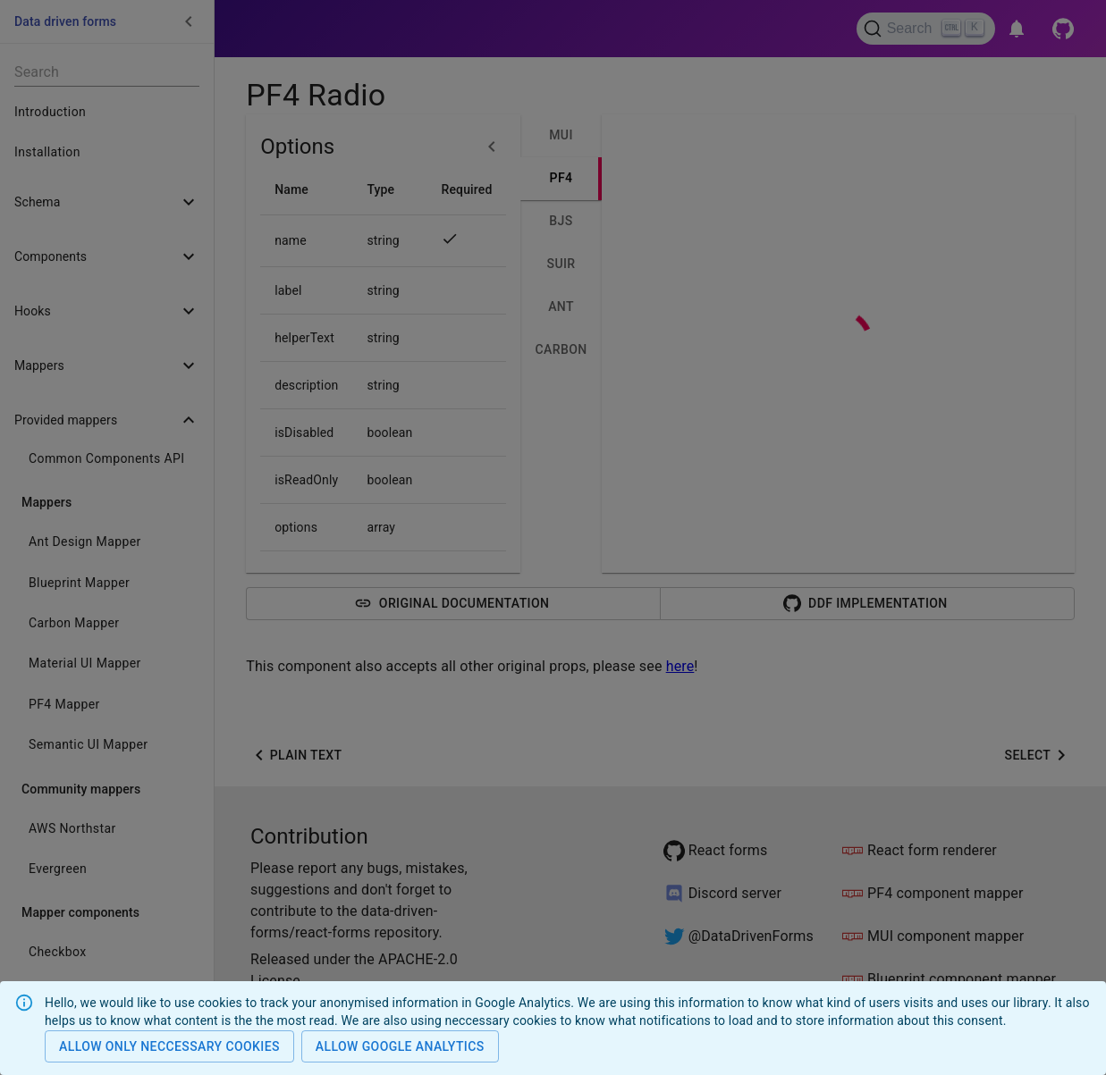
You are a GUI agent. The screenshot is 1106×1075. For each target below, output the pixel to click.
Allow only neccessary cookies (169, 1046)
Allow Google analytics (400, 1046)
